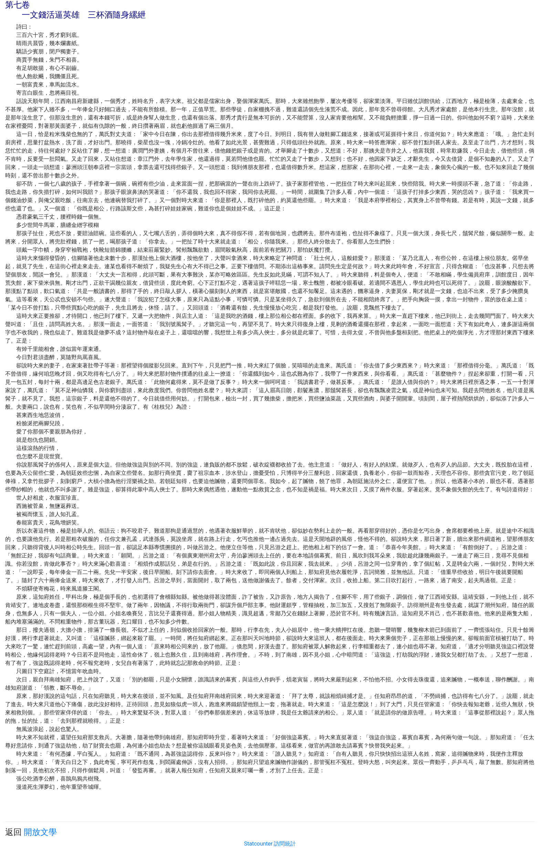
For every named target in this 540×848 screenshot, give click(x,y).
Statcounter (258, 843)
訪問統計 (285, 843)
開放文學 (40, 832)
